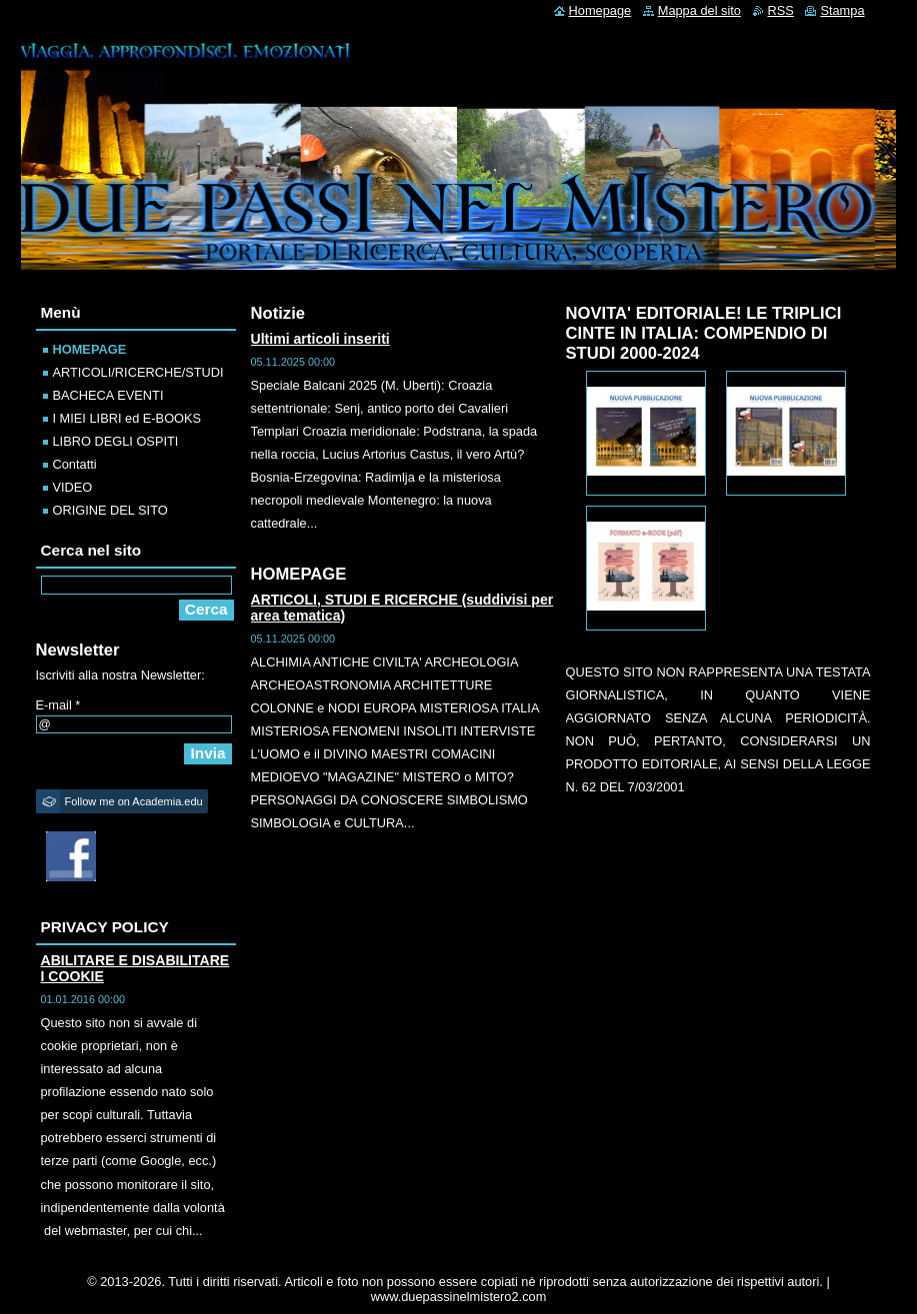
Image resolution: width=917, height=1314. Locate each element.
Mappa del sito (699, 10)
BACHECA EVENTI (108, 395)
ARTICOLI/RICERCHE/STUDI (138, 372)
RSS (781, 10)
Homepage (600, 10)
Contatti (75, 464)
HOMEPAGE (90, 349)
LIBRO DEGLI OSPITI (116, 441)
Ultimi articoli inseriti (320, 339)
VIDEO (73, 487)
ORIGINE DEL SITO (110, 510)
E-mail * (58, 704)
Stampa (842, 10)
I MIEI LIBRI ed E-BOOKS (127, 418)
